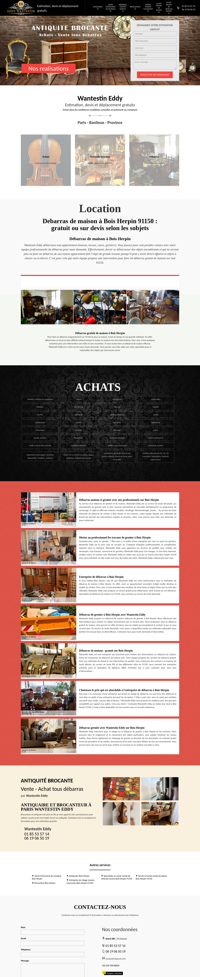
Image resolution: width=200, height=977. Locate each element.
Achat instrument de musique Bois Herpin (46, 877)
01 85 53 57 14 (188, 6)
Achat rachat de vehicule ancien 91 (168, 7)
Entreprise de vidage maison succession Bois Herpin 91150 (80, 881)
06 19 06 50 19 (188, 9)
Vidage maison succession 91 (148, 8)
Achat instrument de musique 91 (111, 8)
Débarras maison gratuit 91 (123, 8)
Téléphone (25, 949)
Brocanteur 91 (135, 8)
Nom (23, 927)
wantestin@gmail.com (114, 958)
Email (23, 938)
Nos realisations (48, 68)
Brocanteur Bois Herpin (43, 883)
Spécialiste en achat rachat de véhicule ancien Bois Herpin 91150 (116, 877)
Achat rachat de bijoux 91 (159, 8)
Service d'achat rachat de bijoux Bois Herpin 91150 (151, 877)
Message (25, 960)
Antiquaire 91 (97, 8)
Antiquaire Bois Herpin (78, 876)
